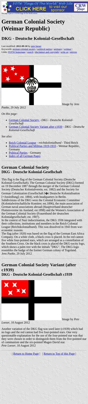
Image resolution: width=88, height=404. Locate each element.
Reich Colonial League (22, 142)
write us (64, 52)
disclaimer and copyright (47, 52)
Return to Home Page (26, 353)
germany (58, 49)
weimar (67, 49)
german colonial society (24, 49)
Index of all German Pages (24, 156)
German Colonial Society (24, 120)
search (30, 52)
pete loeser (36, 46)
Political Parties (18, 152)
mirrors (73, 52)
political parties (44, 49)
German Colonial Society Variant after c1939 (35, 126)
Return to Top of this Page (59, 353)
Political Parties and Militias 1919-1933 (32, 146)
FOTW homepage (16, 52)
